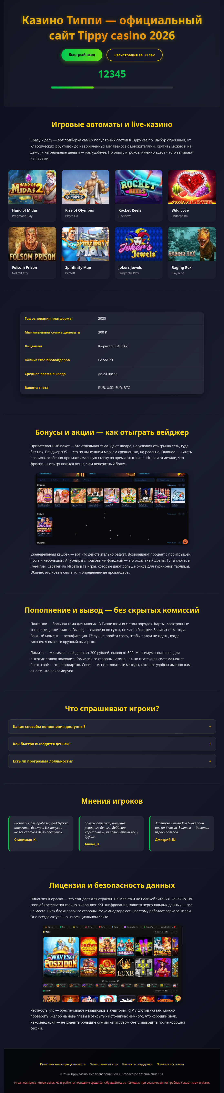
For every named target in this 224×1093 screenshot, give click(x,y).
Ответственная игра (104, 1064)
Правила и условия (170, 1064)
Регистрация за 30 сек (134, 55)
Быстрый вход (82, 54)
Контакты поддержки (137, 1064)
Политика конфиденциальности (63, 1064)
